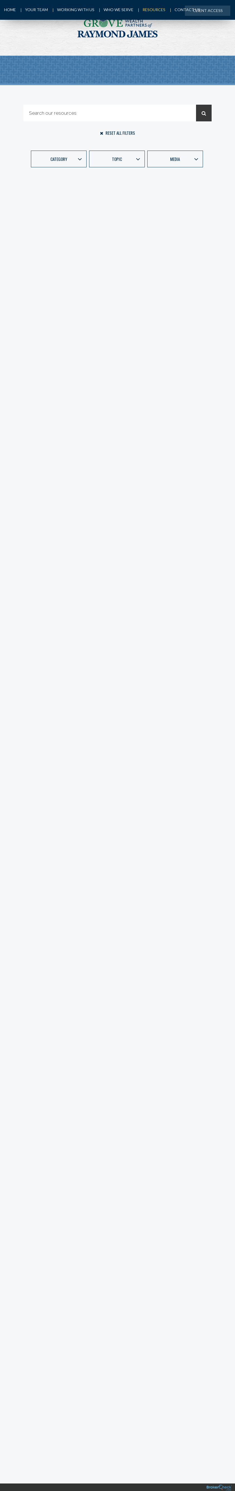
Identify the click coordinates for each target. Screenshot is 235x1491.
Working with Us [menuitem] (74, 10)
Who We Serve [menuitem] (117, 10)
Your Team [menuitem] (34, 10)
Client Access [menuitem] (207, 10)
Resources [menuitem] (153, 10)
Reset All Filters (117, 133)
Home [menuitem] (10, 10)
